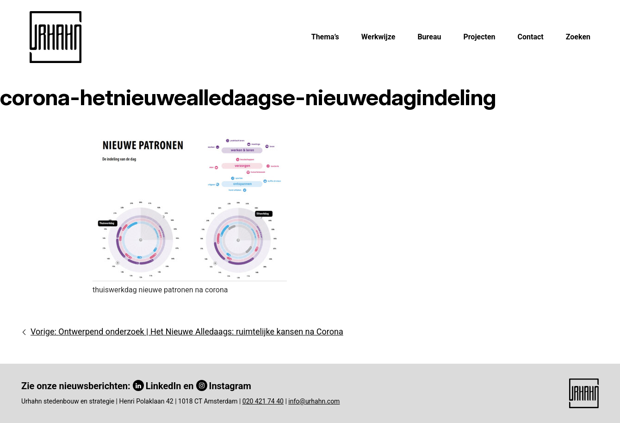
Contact (531, 36)
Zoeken (578, 36)
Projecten (479, 36)
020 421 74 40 (263, 401)
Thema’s (325, 36)
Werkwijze (378, 36)
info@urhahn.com (314, 401)
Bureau (429, 36)
